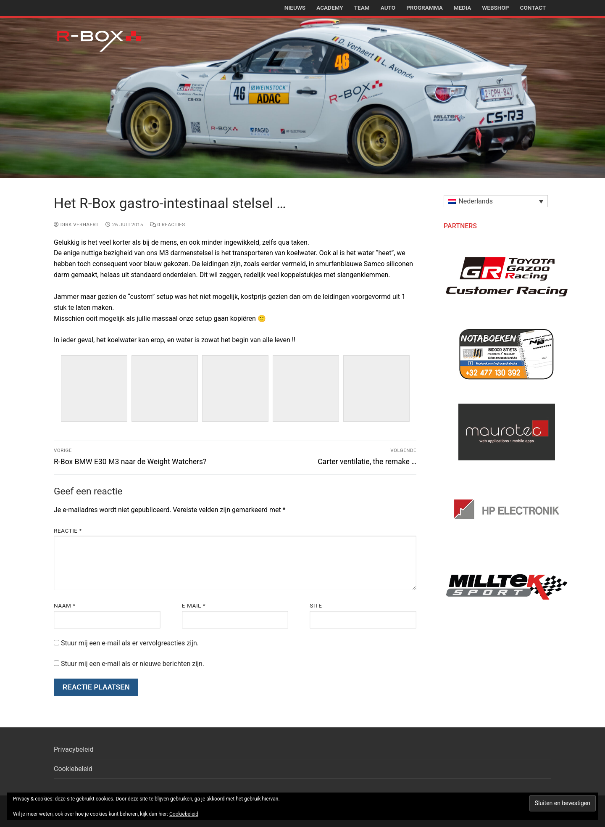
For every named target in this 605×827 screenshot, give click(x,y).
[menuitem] (496, 201)
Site (316, 605)
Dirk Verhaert (76, 224)
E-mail (194, 605)
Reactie (68, 530)
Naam (65, 605)
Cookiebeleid (73, 769)
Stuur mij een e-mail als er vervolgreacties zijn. (130, 643)
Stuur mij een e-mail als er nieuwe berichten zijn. (132, 664)
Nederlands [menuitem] (475, 201)
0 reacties (167, 224)
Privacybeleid (73, 749)
